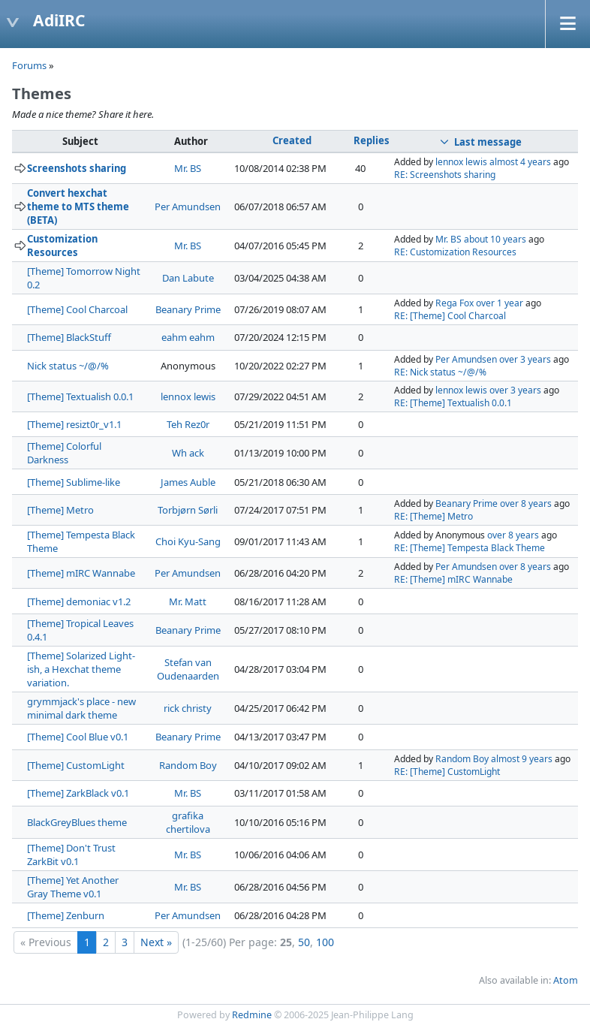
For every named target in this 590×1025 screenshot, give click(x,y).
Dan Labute (188, 278)
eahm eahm (188, 337)
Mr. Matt (187, 601)
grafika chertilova (188, 822)
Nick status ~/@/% (68, 365)
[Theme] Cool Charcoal (77, 309)
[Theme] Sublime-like (73, 482)
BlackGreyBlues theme (77, 822)
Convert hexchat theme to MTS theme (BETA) (78, 206)
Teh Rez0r (188, 424)
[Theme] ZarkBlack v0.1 (78, 793)
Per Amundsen (188, 206)
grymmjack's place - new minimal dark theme (81, 708)
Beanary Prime (188, 309)
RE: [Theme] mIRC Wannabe (453, 579)
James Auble (188, 482)
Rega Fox (454, 303)
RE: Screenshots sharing (444, 174)
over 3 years (525, 359)
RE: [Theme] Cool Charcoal (450, 315)
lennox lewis (461, 161)
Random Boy (188, 765)
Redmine (252, 1014)
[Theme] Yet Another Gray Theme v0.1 (73, 886)
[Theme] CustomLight (76, 765)
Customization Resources (62, 245)
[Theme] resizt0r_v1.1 (74, 424)
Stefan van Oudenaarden (188, 669)
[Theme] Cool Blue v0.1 (77, 736)
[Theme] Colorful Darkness (64, 452)
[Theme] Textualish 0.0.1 (80, 396)
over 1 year (499, 303)
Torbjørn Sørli (188, 510)
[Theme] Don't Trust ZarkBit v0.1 (71, 854)
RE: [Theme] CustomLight (447, 771)
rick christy (188, 708)
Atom (565, 980)
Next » (156, 942)
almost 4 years (520, 161)
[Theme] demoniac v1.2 (79, 601)
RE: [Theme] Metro (433, 516)
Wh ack (188, 453)
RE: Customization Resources (455, 252)
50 (304, 942)
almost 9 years (521, 758)
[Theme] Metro (60, 510)
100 (325, 942)
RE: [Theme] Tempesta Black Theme (469, 547)
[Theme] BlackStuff (69, 337)
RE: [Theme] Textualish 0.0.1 (453, 402)
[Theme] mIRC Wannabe (81, 573)
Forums (29, 65)
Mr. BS (187, 168)
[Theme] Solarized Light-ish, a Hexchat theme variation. (81, 669)
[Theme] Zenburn (65, 915)
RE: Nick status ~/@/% (440, 372)
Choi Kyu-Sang (188, 541)
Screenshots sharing (76, 168)
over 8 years (526, 503)
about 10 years (495, 239)
